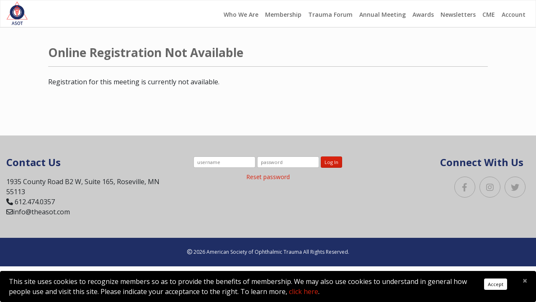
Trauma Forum (330, 14)
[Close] (525, 280)
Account (514, 14)
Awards (423, 14)
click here (303, 291)
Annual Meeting (382, 14)
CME (488, 14)
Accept (495, 284)
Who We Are (241, 14)
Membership (283, 14)
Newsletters (458, 14)
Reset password (268, 177)
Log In (331, 162)
